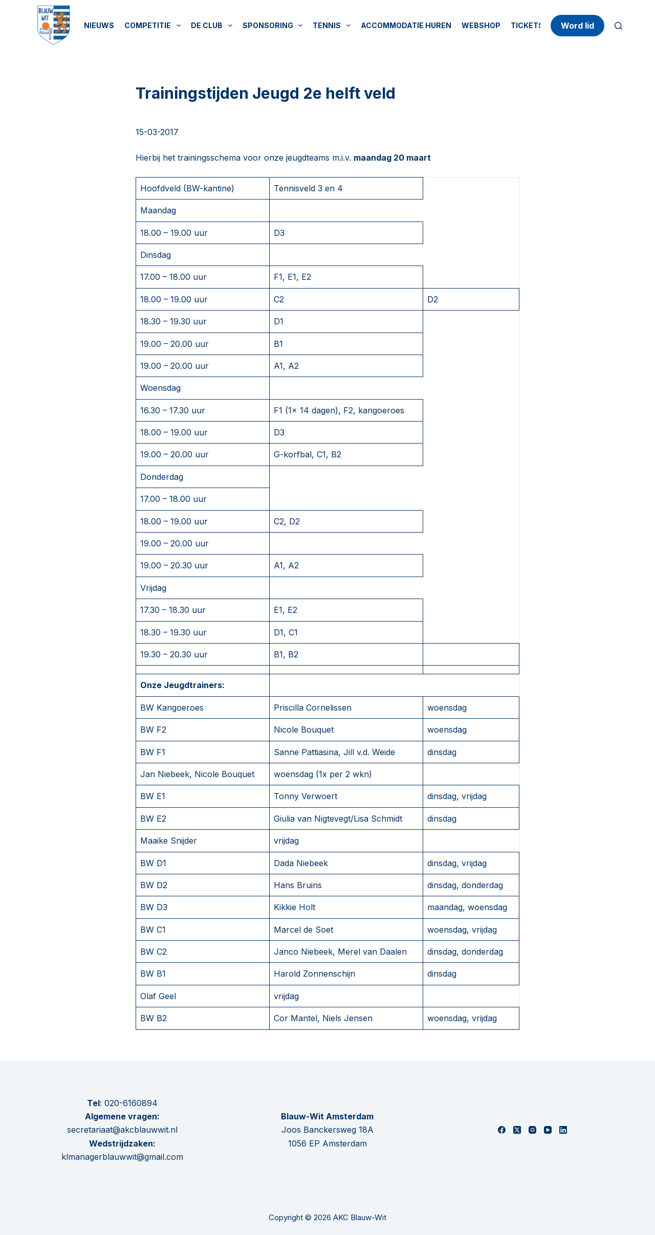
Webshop (481, 25)
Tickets (527, 25)
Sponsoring (275, 25)
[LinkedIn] (563, 1130)
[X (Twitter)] (517, 1130)
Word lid (577, 25)
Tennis (334, 25)
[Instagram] (532, 1130)
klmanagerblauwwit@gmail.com (122, 1157)
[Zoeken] (618, 26)
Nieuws (99, 25)
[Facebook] (502, 1130)
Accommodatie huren (406, 25)
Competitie (154, 25)
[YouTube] (548, 1130)
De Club (213, 25)
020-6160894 (131, 1103)
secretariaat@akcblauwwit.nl (122, 1129)
